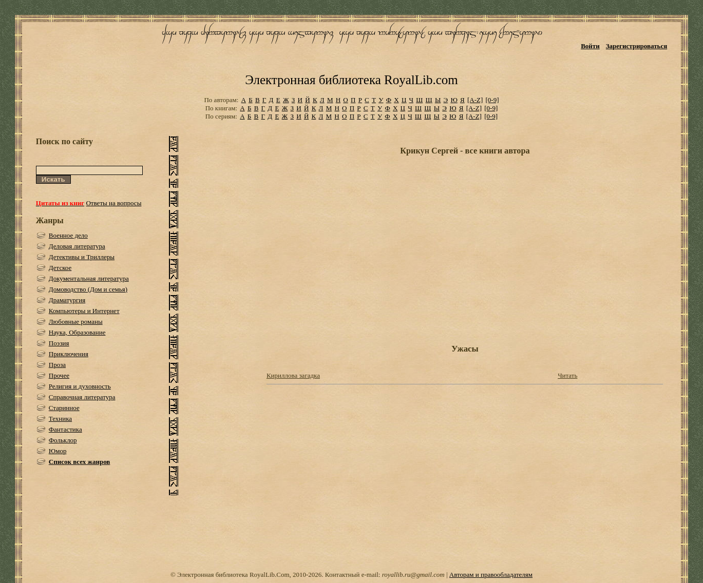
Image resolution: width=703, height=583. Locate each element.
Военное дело (68, 235)
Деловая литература (77, 246)
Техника (60, 418)
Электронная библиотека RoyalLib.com (351, 80)
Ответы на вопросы (113, 203)
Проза (57, 364)
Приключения (68, 354)
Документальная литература (89, 278)
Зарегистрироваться (636, 46)
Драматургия (67, 300)
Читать (567, 375)
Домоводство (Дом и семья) (88, 289)
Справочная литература (82, 397)
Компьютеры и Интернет (84, 311)
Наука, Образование (77, 332)
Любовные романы (76, 321)
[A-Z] (475, 100)
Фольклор (63, 440)
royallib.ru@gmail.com (413, 574)
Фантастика (65, 429)
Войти (590, 46)
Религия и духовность (80, 386)
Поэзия (59, 343)
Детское (60, 267)
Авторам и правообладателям (491, 574)
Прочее (59, 375)
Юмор (58, 451)
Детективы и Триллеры (82, 257)
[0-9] (492, 100)
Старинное (64, 408)
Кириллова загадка (293, 375)
